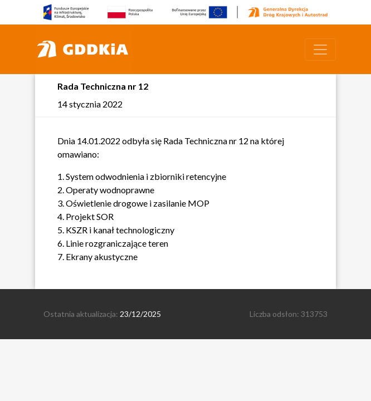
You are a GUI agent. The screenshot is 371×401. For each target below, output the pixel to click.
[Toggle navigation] (320, 49)
